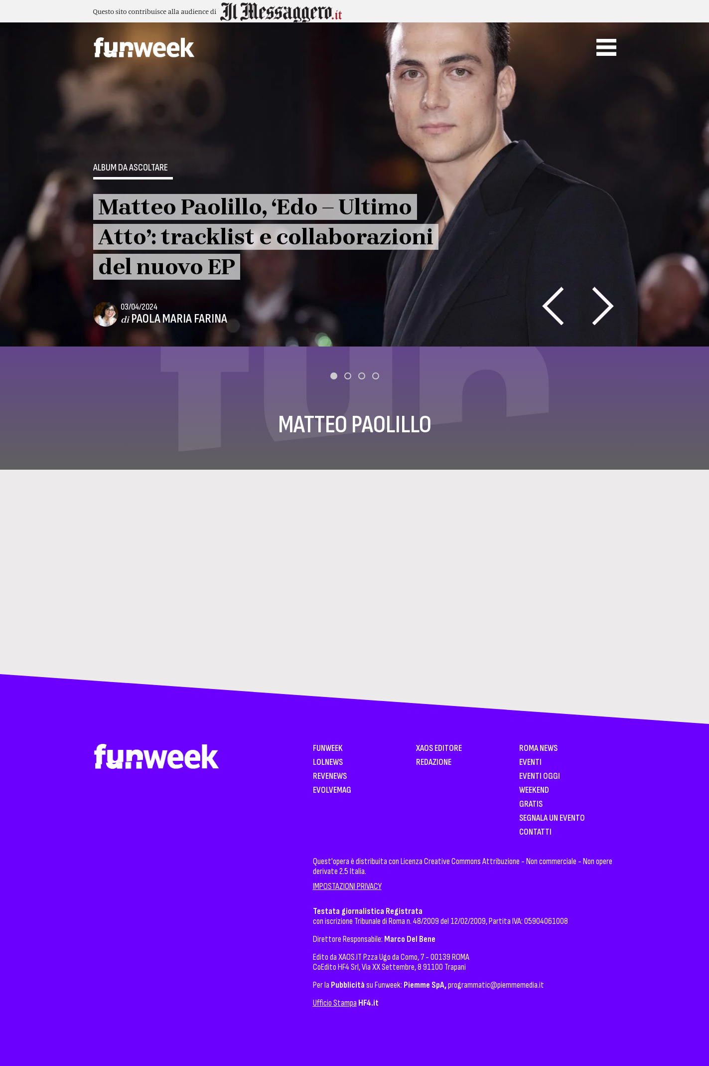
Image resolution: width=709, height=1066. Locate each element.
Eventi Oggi (539, 776)
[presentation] (553, 306)
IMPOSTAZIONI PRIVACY (347, 886)
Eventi (530, 762)
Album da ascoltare (130, 168)
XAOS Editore (439, 748)
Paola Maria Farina (179, 319)
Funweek (328, 748)
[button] (334, 376)
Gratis (531, 804)
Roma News (538, 748)
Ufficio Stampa (335, 1003)
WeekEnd (534, 790)
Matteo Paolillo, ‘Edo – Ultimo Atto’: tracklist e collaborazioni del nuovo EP (265, 237)
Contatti (535, 832)
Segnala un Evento (552, 818)
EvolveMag (332, 790)
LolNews (328, 762)
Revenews (330, 776)
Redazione (433, 762)
